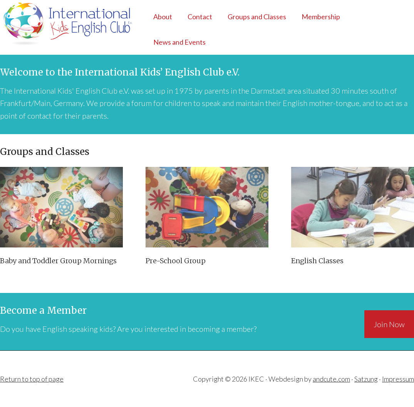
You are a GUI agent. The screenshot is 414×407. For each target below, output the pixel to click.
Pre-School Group (176, 260)
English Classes (317, 260)
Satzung (366, 379)
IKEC (61, 23)
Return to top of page (32, 379)
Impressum (398, 379)
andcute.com (331, 379)
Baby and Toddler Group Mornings (58, 260)
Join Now (389, 324)
